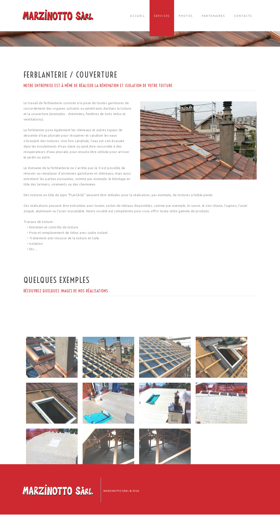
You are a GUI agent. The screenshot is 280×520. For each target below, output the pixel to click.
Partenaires (213, 15)
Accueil (137, 15)
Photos (186, 15)
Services (162, 15)
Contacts (243, 15)
